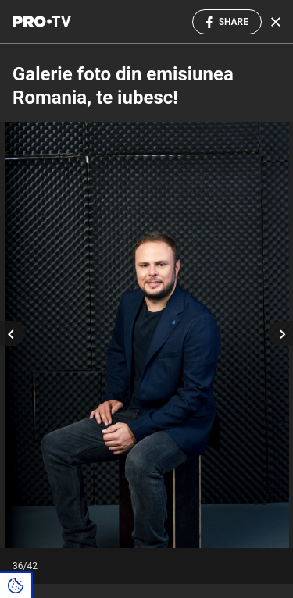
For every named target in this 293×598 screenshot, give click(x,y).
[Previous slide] (12, 333)
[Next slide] (280, 333)
